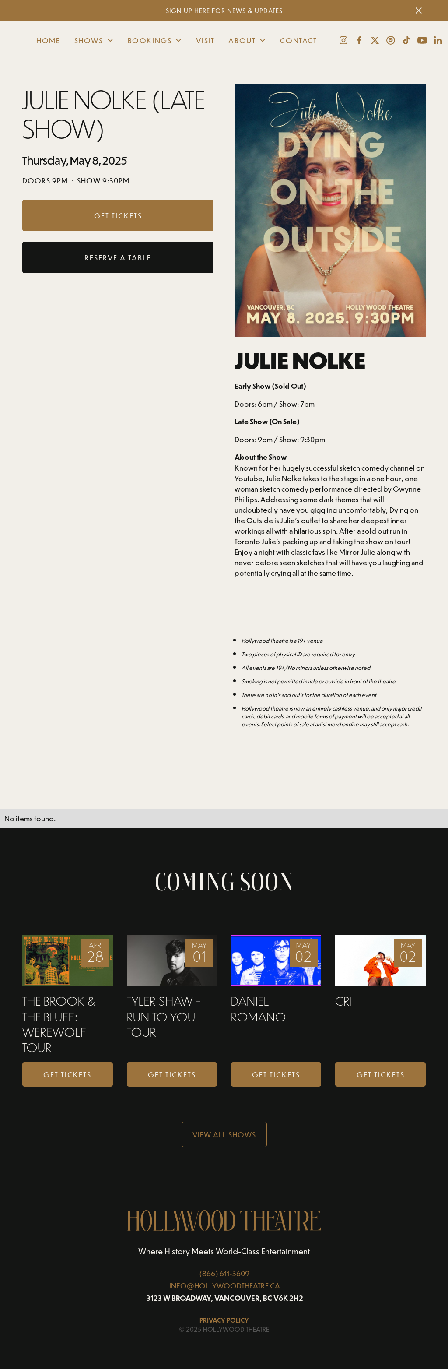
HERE (202, 11)
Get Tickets (67, 1074)
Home (48, 40)
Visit (205, 40)
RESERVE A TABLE (117, 257)
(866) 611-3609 (224, 1273)
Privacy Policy (224, 1320)
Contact (298, 40)
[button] (94, 40)
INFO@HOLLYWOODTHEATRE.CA (224, 1285)
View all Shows (224, 1134)
